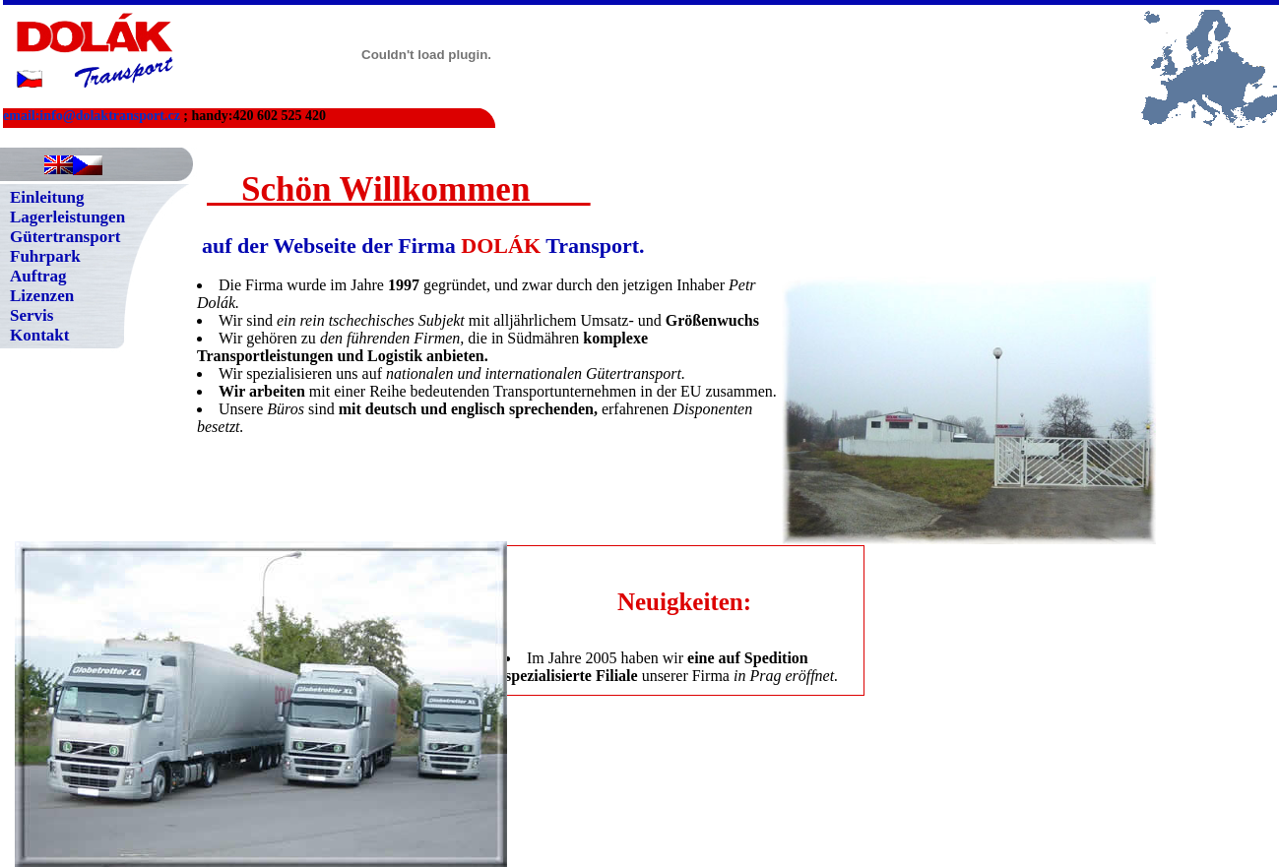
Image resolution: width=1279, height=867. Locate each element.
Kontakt (39, 335)
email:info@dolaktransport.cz (91, 115)
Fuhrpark (45, 256)
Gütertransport (65, 236)
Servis (31, 315)
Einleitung (47, 197)
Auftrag (38, 276)
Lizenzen (42, 295)
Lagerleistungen (67, 217)
